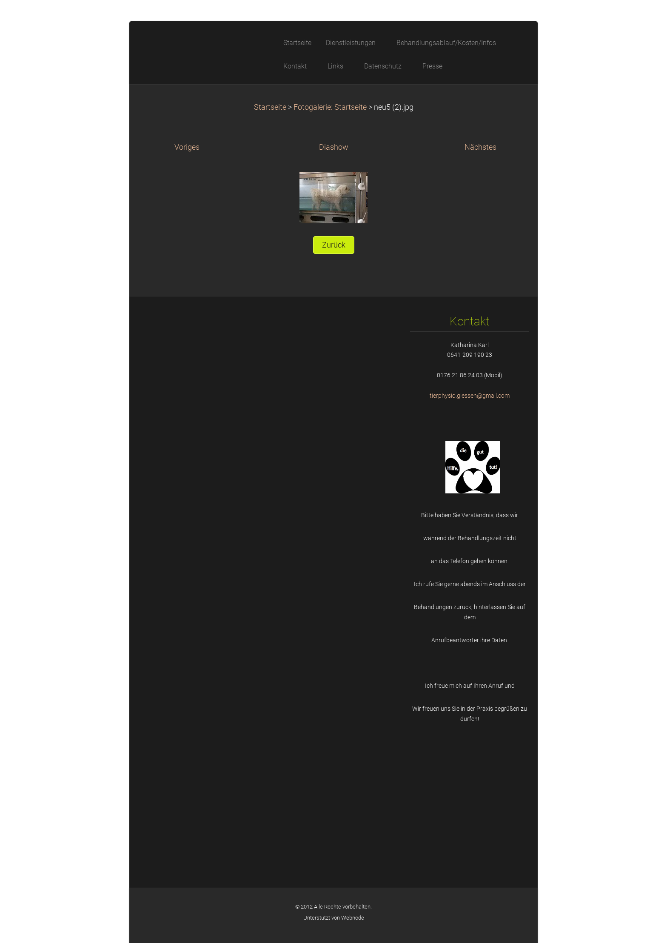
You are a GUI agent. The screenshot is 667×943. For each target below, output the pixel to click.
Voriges (187, 147)
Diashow (333, 147)
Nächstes (480, 147)
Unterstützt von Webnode (333, 918)
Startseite (270, 107)
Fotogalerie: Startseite (330, 107)
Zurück (333, 245)
